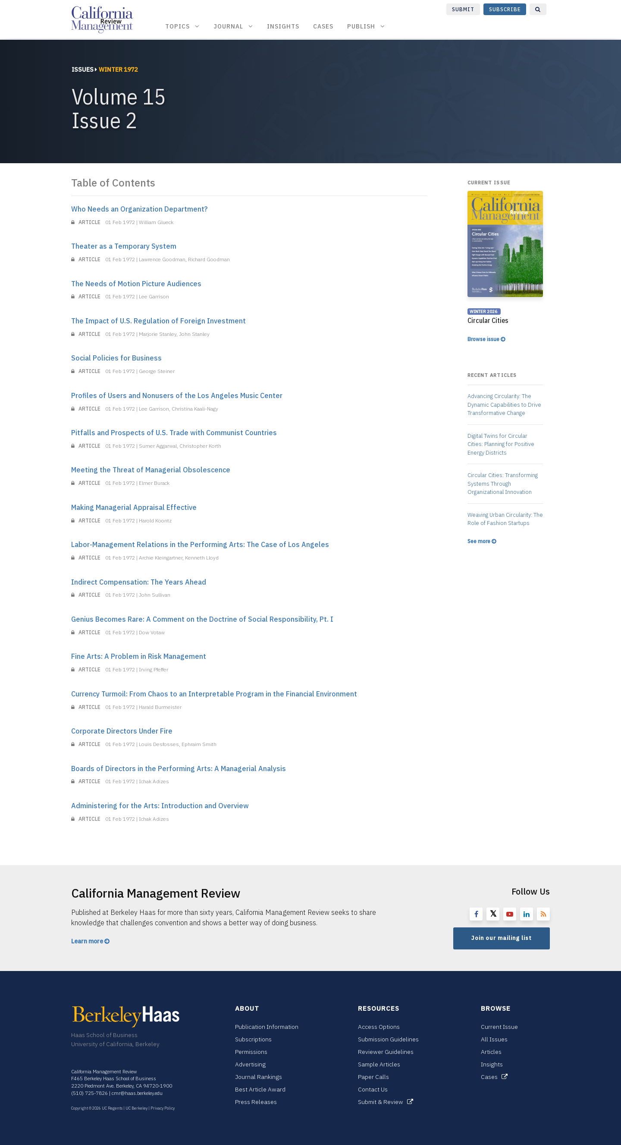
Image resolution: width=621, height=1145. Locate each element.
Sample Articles (379, 1064)
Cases (323, 26)
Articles (491, 1052)
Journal (233, 26)
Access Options (379, 1027)
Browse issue (486, 339)
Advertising (250, 1064)
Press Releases (256, 1102)
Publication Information (266, 1027)
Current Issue (499, 1027)
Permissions (251, 1052)
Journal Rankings (258, 1077)
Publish (366, 26)
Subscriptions (253, 1039)
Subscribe (505, 9)
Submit (463, 9)
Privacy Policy (163, 1108)
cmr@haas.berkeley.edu (137, 1093)
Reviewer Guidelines (386, 1052)
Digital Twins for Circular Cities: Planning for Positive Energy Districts (500, 444)
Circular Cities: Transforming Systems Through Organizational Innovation (502, 483)
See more (481, 541)
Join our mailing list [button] (501, 938)
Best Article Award (260, 1089)
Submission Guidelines (388, 1039)
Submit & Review (385, 1102)
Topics (182, 26)
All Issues (494, 1039)
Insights (283, 26)
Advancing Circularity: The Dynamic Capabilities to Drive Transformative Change (504, 404)
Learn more (90, 941)
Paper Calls (373, 1077)
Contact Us (373, 1089)
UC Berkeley (136, 1108)
